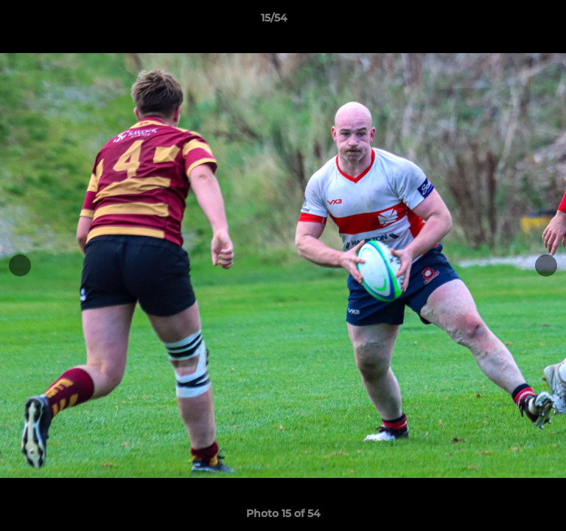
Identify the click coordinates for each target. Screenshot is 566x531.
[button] (513, 21)
